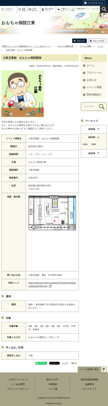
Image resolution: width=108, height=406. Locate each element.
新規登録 (23, 9)
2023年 (91, 137)
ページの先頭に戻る (89, 369)
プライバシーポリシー (18, 389)
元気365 (59, 403)
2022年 (91, 153)
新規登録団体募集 (89, 379)
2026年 (91, 129)
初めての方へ (53, 379)
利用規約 (53, 384)
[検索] (102, 107)
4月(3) (85, 144)
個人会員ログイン (49, 9)
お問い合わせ (34, 9)
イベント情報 (85, 46)
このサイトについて (9, 9)
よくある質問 (18, 384)
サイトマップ (89, 389)
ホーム (90, 65)
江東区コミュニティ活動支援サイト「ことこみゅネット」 (26, 46)
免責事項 (89, 384)
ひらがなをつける (95, 3)
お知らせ (92, 80)
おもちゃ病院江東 (65, 46)
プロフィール (94, 72)
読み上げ (81, 41)
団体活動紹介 (94, 94)
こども (100, 46)
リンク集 (53, 389)
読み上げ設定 (99, 41)
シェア (65, 363)
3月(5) (93, 144)
